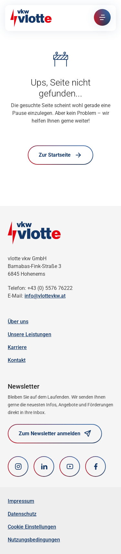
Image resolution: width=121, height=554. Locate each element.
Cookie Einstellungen (32, 527)
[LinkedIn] (44, 466)
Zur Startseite (60, 155)
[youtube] (69, 466)
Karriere (17, 347)
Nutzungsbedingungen (34, 540)
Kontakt (16, 360)
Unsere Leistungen (29, 334)
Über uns (18, 322)
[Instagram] (18, 466)
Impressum (21, 501)
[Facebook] (95, 466)
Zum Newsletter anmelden (55, 433)
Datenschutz (22, 514)
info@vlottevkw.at (45, 296)
